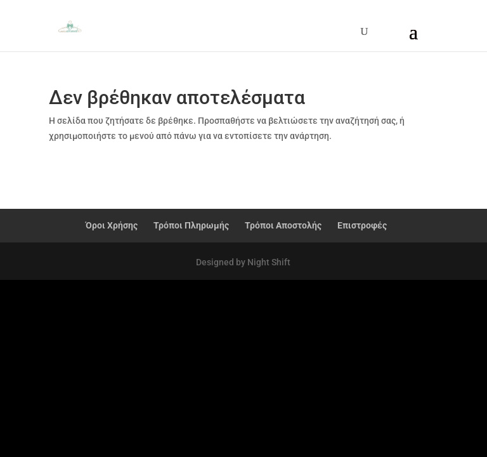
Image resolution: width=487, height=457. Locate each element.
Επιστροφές (362, 225)
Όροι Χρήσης (112, 225)
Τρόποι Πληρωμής (191, 225)
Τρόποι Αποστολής (283, 225)
